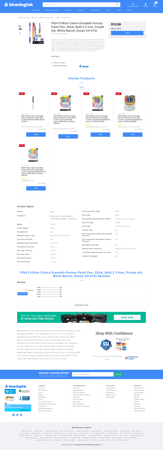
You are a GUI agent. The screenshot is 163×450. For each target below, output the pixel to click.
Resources (137, 404)
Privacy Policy (42, 406)
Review (21, 282)
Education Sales (139, 388)
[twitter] (17, 414)
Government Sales (139, 390)
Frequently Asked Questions (81, 395)
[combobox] (81, 4)
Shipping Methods (78, 390)
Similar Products (59, 63)
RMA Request (110, 397)
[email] (93, 374)
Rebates (40, 395)
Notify (127, 33)
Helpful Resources (139, 411)
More (119, 10)
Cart (155, 4)
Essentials (137, 406)
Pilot (52, 212)
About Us (41, 388)
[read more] (78, 56)
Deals (129, 10)
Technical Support (139, 399)
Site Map (136, 397)
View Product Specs (60, 65)
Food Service (95, 10)
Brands (40, 399)
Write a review (63, 33)
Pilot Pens (72, 219)
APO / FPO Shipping (79, 392)
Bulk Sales (137, 395)
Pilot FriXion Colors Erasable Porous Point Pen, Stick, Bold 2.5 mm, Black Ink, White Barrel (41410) (32, 118)
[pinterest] (21, 414)
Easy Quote (76, 397)
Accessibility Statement (45, 408)
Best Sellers (42, 397)
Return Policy (76, 401)
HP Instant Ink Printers (44, 401)
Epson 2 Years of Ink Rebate (81, 406)
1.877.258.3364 (133, 5)
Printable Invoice (111, 395)
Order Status (110, 392)
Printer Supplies (52, 10)
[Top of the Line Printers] (81, 317)
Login (145, 5)
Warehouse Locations (45, 411)
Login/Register (110, 388)
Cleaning (80, 10)
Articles (136, 401)
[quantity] (23, 134)
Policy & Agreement (67, 445)
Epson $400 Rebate (78, 404)
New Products (42, 390)
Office (108, 10)
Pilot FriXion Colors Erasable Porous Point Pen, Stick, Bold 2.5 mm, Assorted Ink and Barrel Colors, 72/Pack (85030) (130, 118)
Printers (68, 10)
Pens (82, 87)
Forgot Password (111, 390)
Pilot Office (55, 216)
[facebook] (14, 414)
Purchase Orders (78, 399)
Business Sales (138, 392)
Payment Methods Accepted (47, 404)
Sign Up (118, 374)
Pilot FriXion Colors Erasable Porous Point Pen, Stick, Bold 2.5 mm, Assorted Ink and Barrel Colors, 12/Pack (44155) (98, 118)
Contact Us (76, 388)
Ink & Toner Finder (139, 408)
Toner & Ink (35, 10)
